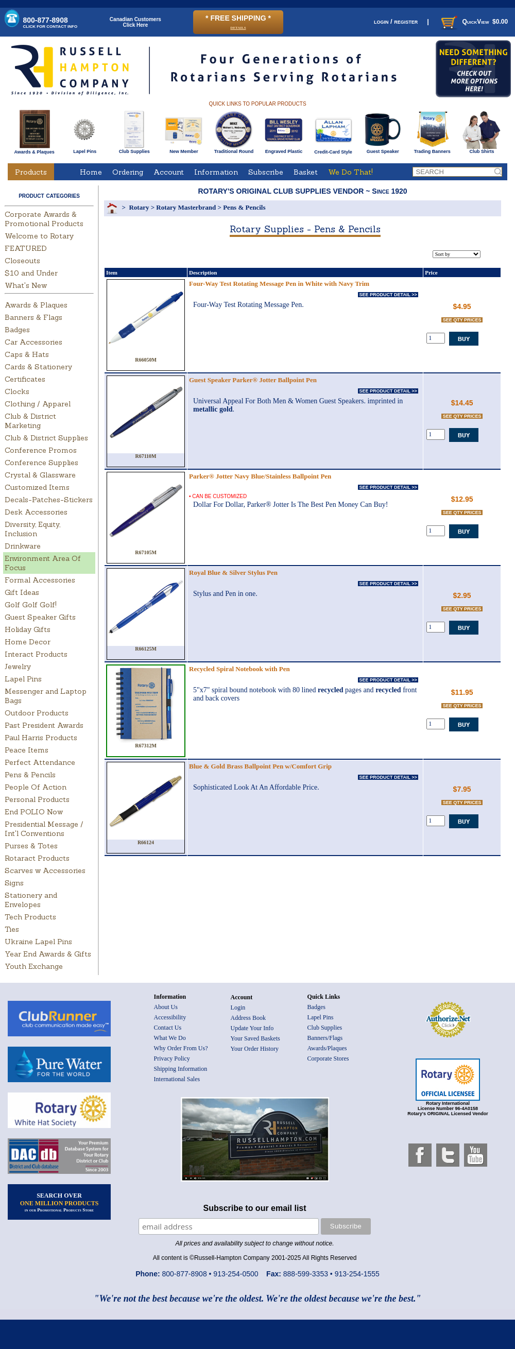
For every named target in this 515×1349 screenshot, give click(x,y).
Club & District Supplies (46, 437)
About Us (166, 1007)
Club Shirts (481, 149)
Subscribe (265, 172)
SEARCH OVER (59, 1202)
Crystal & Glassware (40, 475)
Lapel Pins (84, 149)
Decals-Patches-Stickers (49, 499)
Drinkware (23, 546)
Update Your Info (252, 1028)
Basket (306, 172)
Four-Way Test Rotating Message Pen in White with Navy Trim (279, 283)
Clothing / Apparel (38, 403)
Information (216, 172)
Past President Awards (44, 725)
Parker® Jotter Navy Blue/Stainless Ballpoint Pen (260, 476)
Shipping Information (181, 1068)
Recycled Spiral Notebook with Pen (239, 669)
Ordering (127, 172)
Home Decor (27, 641)
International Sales (177, 1079)
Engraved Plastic (283, 149)
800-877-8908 (50, 22)
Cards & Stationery (38, 366)
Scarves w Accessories (45, 870)
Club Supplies (134, 149)
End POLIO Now (34, 811)
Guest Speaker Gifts (40, 617)
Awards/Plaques (327, 1048)
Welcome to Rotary (39, 236)
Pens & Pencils (30, 774)
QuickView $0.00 (473, 21)
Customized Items (37, 487)
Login (238, 1007)
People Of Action (35, 787)
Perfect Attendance (40, 762)
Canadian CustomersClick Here (135, 22)
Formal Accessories (40, 580)
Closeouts (22, 260)
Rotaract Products (37, 858)
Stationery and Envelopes (31, 900)
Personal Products (37, 799)
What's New (26, 285)
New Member (183, 149)
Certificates (25, 379)
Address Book (248, 1017)
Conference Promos (41, 450)
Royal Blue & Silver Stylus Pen (233, 572)
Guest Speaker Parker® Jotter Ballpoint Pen (253, 380)
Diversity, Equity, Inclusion (32, 529)
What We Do (170, 1037)
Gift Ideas (22, 592)
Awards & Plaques (34, 149)
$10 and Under (31, 273)
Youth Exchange (34, 966)
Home (91, 172)
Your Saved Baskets (255, 1038)
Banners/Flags (325, 1037)
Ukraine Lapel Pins (38, 941)
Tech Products (30, 916)
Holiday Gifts (27, 629)
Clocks (17, 391)
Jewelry (18, 666)
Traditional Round (234, 149)
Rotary (139, 207)
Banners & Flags (33, 317)
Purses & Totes (31, 845)
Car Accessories (33, 342)
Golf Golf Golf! (31, 604)
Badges (17, 329)
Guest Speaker (383, 149)
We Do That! (350, 172)
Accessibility (170, 1017)
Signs (14, 882)
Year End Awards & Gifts (48, 954)
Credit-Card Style (333, 150)
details (238, 27)
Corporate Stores (328, 1058)
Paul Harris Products (41, 737)
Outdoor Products (36, 713)
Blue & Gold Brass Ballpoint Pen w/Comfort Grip (260, 766)
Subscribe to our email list (254, 1208)
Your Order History (255, 1048)
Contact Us (168, 1027)
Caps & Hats (27, 354)
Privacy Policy (172, 1058)
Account (168, 172)
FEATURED (26, 248)
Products (31, 172)
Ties (12, 929)
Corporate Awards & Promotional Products (44, 219)
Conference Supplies (41, 462)
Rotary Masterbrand (186, 207)
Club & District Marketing (30, 421)
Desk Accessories (36, 512)
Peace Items (26, 750)
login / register (396, 21)
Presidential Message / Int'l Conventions (44, 828)
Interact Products (36, 654)
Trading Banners (432, 149)
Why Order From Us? (181, 1048)
